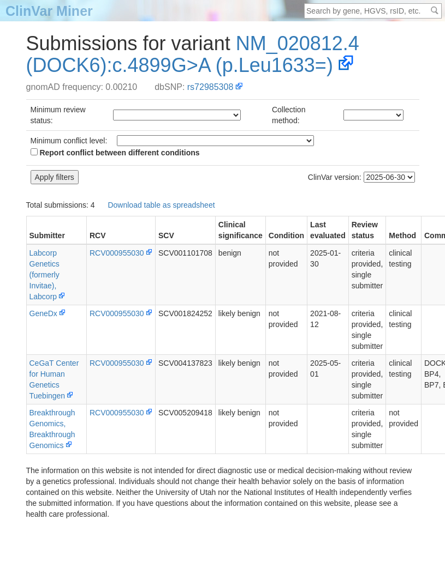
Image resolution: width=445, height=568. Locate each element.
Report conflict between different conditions (115, 152)
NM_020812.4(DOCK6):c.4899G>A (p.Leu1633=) (192, 54)
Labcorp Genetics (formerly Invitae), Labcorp (44, 275)
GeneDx (43, 313)
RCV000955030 (117, 253)
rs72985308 (210, 87)
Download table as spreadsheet (161, 205)
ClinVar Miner (49, 11)
